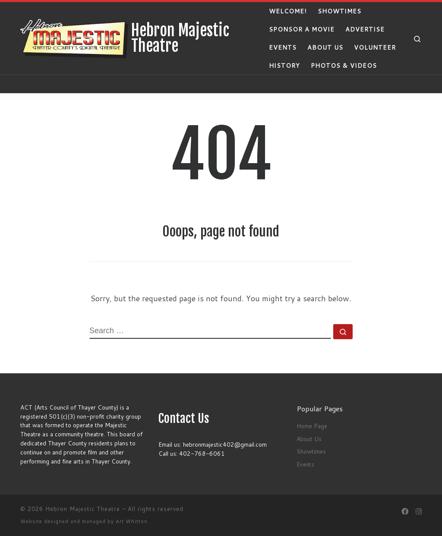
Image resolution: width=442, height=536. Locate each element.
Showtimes (311, 451)
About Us (309, 439)
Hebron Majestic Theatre (82, 509)
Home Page (312, 426)
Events (305, 464)
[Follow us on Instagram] (419, 511)
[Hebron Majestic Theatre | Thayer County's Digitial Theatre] (74, 37)
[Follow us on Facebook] (404, 511)
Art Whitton (132, 521)
